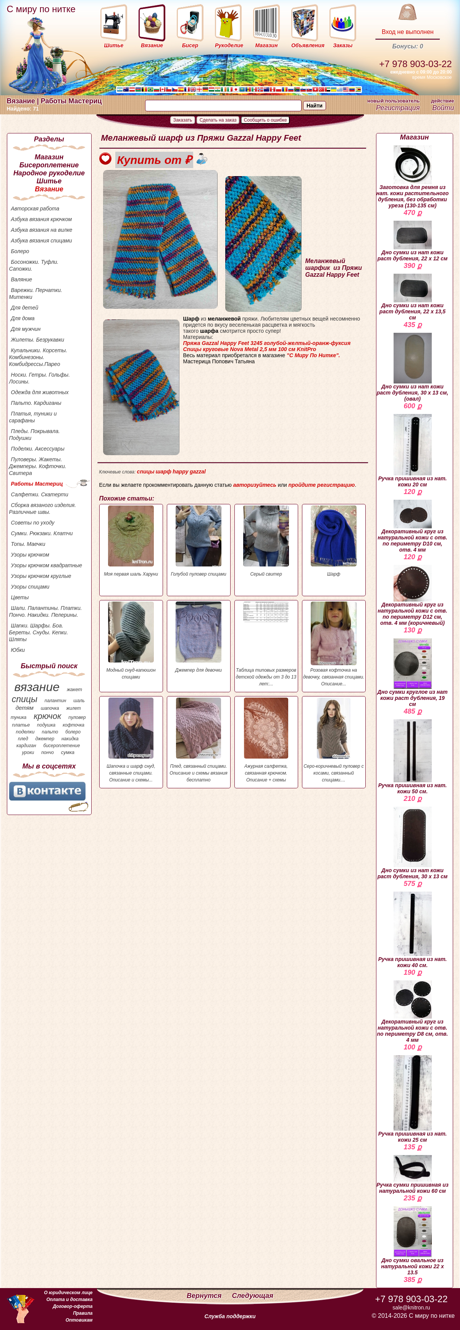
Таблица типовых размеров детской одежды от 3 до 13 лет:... (266, 644)
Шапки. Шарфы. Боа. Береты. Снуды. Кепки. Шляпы (38, 632)
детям (25, 707)
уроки (28, 752)
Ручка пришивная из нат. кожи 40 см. (412, 930)
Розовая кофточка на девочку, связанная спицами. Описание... (333, 644)
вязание (37, 687)
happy (180, 471)
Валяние (21, 279)
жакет (74, 689)
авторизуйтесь (254, 485)
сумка (67, 752)
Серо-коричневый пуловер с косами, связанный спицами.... (333, 740)
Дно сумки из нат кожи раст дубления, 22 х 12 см (413, 241)
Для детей (25, 308)
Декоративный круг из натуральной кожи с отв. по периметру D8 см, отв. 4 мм (412, 1011)
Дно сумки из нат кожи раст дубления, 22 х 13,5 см (412, 297)
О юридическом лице (68, 1292)
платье (21, 725)
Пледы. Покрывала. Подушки (34, 434)
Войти (443, 108)
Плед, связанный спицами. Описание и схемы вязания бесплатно (198, 740)
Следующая (252, 1296)
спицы (24, 699)
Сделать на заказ (218, 120)
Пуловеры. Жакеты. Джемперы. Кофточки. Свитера (37, 466)
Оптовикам (79, 1320)
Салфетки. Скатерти (39, 494)
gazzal (198, 471)
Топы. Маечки (28, 544)
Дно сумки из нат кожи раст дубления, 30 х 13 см (413, 843)
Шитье (49, 181)
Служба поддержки (230, 1316)
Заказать (182, 120)
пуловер (77, 717)
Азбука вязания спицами (41, 240)
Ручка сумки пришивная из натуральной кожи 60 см (412, 1174)
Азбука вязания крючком (41, 219)
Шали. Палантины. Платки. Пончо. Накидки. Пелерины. (45, 611)
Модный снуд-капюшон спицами (131, 641)
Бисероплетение (49, 165)
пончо (47, 752)
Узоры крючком (30, 555)
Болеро (20, 251)
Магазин (49, 157)
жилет (73, 708)
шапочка (50, 708)
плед (23, 738)
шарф (163, 471)
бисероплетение (61, 745)
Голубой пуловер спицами (198, 541)
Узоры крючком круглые (41, 576)
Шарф (333, 541)
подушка (46, 725)
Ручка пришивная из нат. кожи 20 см (412, 451)
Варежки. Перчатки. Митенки (35, 293)
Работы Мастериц (37, 484)
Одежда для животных (40, 392)
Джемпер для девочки (198, 637)
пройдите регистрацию (321, 485)
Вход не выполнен (408, 32)
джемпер (44, 738)
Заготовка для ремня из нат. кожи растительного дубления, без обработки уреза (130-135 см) (412, 177)
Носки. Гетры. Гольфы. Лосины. (39, 378)
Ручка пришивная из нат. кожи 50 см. (412, 756)
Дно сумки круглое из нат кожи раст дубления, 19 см (413, 672)
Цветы (20, 597)
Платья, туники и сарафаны (33, 417)
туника (18, 717)
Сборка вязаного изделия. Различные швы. (42, 508)
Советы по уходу (33, 523)
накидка (70, 738)
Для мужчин (26, 329)
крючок (47, 716)
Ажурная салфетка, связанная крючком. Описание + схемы (266, 740)
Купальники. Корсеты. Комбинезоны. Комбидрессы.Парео (38, 357)
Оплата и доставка (69, 1299)
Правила (82, 1313)
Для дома (23, 318)
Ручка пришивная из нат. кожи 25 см (412, 1099)
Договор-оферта (72, 1306)
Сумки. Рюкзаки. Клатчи (42, 533)
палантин (55, 700)
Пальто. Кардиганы (36, 403)
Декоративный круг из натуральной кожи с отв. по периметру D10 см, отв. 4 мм (412, 526)
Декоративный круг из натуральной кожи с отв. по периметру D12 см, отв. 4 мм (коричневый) (412, 595)
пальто (50, 732)
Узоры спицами (30, 587)
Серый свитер (266, 541)
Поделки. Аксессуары (38, 449)
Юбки (18, 650)
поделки (25, 732)
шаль (79, 700)
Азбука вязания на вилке (42, 230)
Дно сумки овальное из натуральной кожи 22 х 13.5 (412, 1240)
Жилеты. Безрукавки (38, 340)
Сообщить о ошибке (265, 120)
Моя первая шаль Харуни (131, 541)
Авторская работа (35, 208)
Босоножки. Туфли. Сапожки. (34, 265)
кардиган (26, 745)
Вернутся (205, 1296)
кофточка (73, 725)
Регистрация (398, 108)
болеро (73, 732)
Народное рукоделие (49, 173)
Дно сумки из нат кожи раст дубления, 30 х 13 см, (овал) (413, 367)
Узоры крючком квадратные (46, 565)
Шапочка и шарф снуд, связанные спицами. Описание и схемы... (131, 740)
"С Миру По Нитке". (313, 355)
